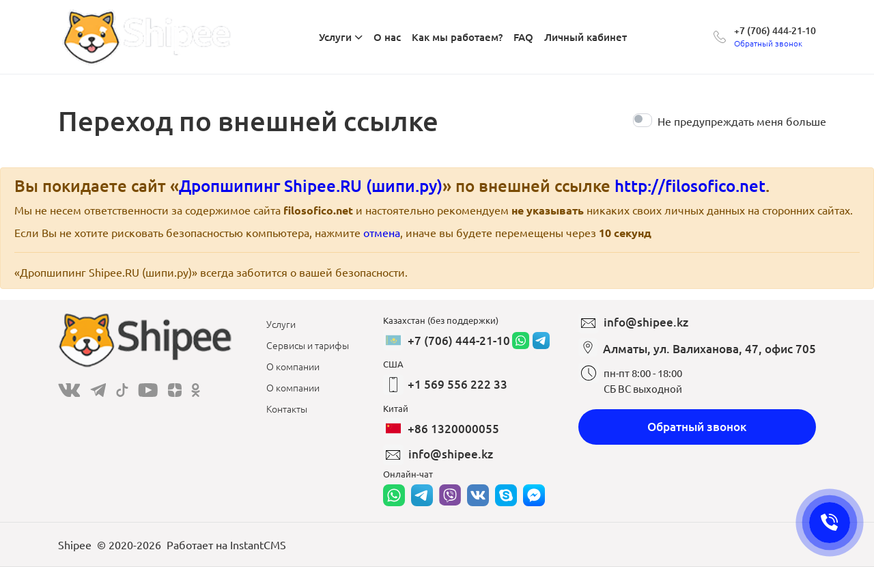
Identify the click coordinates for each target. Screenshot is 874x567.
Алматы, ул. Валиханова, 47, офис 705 (709, 349)
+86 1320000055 (453, 429)
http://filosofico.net (690, 185)
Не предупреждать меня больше (742, 121)
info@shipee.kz (450, 454)
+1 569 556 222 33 (457, 384)
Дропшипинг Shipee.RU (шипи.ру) (310, 185)
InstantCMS (258, 544)
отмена (381, 232)
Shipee (74, 544)
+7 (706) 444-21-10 (775, 30)
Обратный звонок (697, 426)
